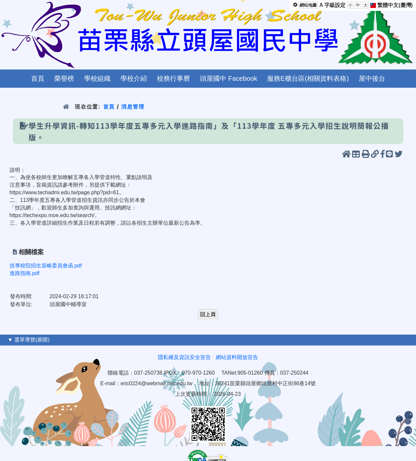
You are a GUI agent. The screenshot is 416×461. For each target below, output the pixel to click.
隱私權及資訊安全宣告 (184, 357)
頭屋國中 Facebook (228, 78)
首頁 (37, 78)
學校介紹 (133, 78)
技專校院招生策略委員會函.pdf (46, 265)
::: (4, 340)
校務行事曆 (173, 78)
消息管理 (133, 107)
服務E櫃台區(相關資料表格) (308, 78)
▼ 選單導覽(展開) (29, 340)
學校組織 (97, 78)
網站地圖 (308, 5)
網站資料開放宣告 (237, 357)
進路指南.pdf (25, 273)
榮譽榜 (64, 78)
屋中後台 (372, 78)
